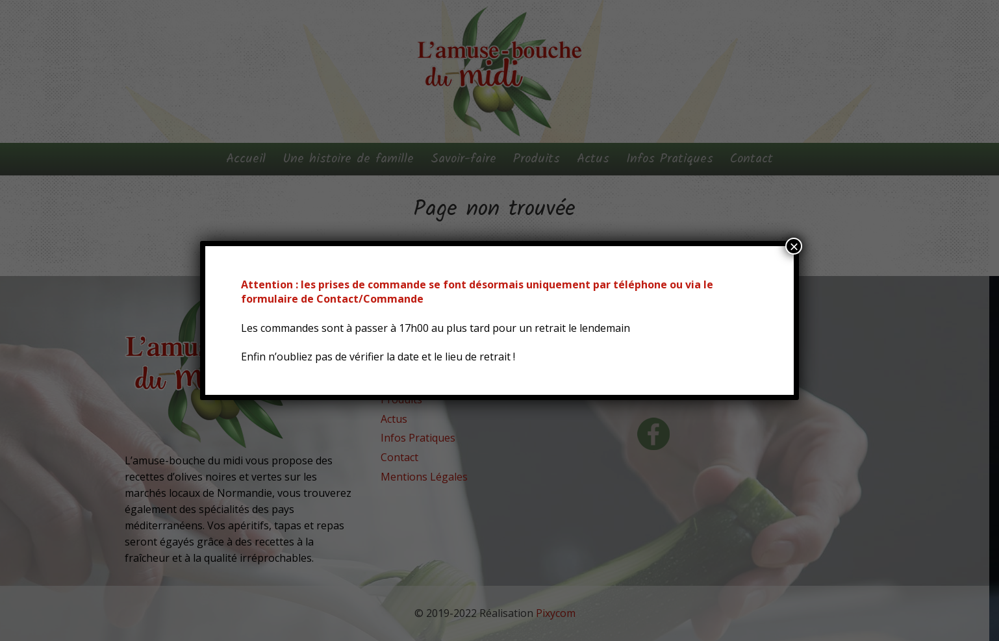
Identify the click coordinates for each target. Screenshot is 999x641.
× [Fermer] (793, 246)
